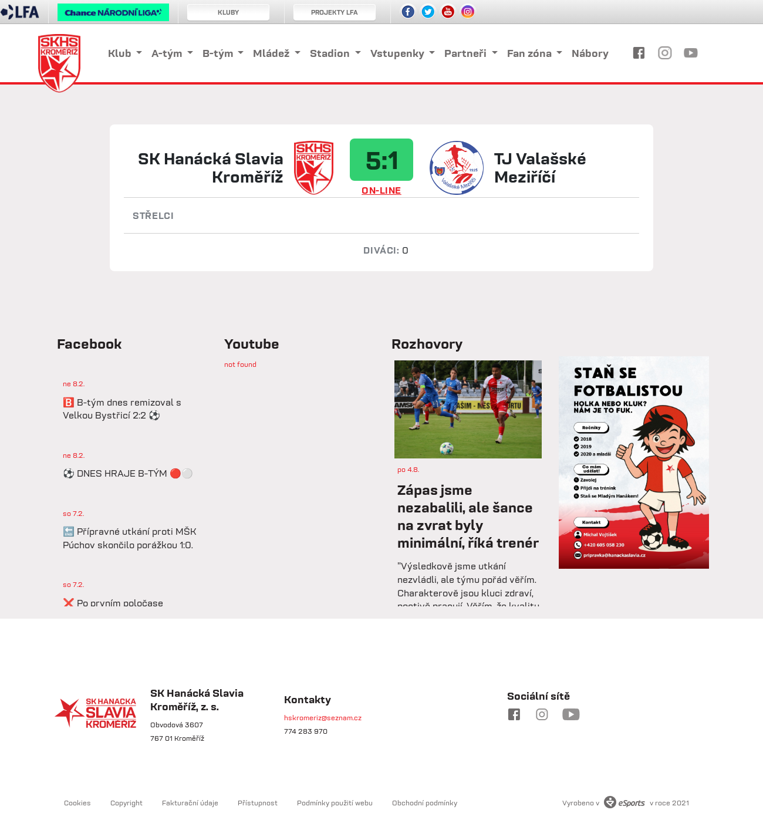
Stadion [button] (331, 53)
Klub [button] (121, 53)
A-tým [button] (167, 53)
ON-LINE (381, 190)
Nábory (590, 53)
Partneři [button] (466, 53)
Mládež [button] (272, 53)
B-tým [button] (218, 53)
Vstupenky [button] (398, 53)
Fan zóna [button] (530, 53)
